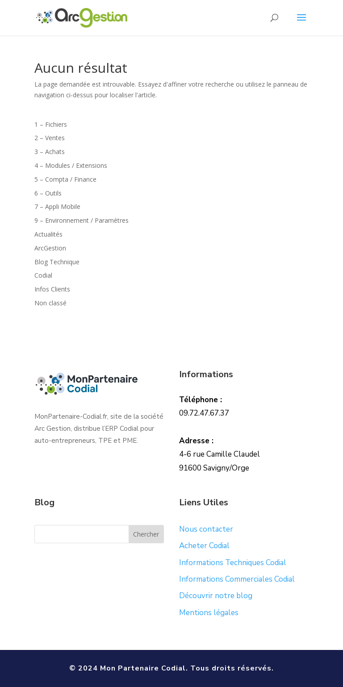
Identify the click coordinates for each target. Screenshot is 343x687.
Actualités (48, 234)
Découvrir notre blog (215, 596)
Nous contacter (206, 529)
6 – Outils (48, 193)
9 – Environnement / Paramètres (81, 220)
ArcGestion (50, 248)
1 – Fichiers (50, 124)
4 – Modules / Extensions (70, 165)
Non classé (50, 303)
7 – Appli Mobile (57, 206)
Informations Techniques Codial (232, 563)
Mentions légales (208, 613)
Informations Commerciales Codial (237, 579)
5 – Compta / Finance (65, 179)
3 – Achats (49, 151)
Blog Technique (56, 262)
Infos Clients (52, 289)
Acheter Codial (204, 546)
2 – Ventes (49, 137)
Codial (43, 275)
